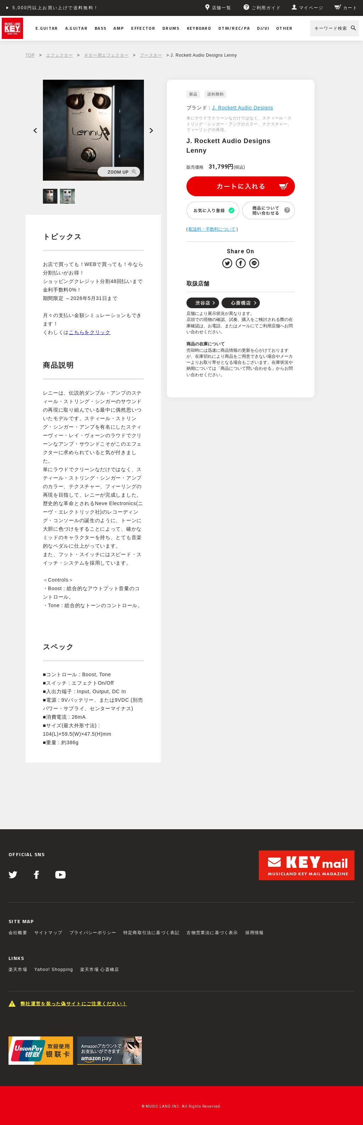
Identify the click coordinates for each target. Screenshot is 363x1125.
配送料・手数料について (212, 229)
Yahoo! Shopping (53, 969)
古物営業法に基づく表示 (212, 932)
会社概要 (18, 932)
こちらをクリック (90, 332)
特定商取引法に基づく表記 (151, 932)
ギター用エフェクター (106, 55)
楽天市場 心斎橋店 (99, 969)
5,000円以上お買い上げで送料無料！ (55, 7)
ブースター (151, 55)
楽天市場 (18, 969)
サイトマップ (48, 932)
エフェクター (59, 55)
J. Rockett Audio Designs (242, 108)
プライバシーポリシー (92, 932)
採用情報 (254, 932)
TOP (30, 55)
